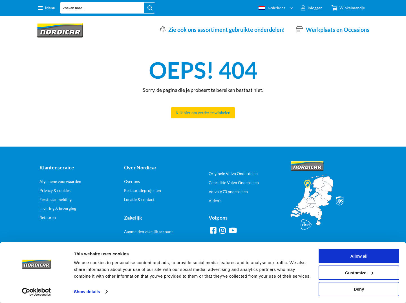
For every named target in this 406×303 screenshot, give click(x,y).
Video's (215, 200)
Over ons (132, 181)
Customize (359, 272)
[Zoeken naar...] (149, 8)
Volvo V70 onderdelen (228, 191)
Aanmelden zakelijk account (148, 231)
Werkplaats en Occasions (337, 29)
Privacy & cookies (54, 190)
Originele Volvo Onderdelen (233, 173)
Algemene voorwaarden (60, 181)
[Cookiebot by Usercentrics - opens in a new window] (36, 292)
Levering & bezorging (57, 208)
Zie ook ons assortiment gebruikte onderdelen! (226, 29)
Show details (87, 291)
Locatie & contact (139, 199)
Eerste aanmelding (55, 199)
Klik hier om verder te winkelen (203, 112)
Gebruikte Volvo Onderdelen (234, 182)
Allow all (359, 256)
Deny (359, 289)
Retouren (47, 217)
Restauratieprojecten (142, 190)
